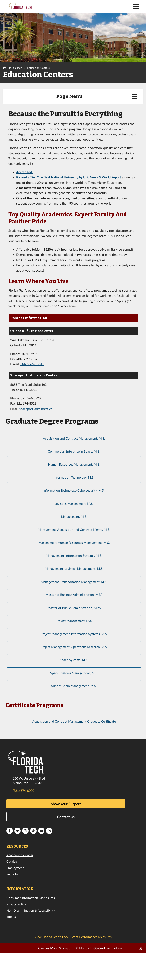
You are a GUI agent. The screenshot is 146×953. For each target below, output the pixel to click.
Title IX (11, 917)
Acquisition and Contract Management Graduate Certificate (74, 721)
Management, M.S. (74, 516)
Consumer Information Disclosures (30, 898)
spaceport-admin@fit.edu (36, 409)
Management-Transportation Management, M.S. (74, 582)
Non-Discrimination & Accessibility (30, 910)
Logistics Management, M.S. (74, 503)
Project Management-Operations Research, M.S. (74, 647)
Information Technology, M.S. (74, 477)
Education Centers (38, 67)
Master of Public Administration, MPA (74, 608)
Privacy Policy (16, 904)
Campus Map (47, 948)
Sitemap (64, 948)
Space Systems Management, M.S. (74, 673)
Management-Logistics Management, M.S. (74, 568)
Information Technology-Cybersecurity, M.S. (74, 490)
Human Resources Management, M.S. (74, 464)
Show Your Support (66, 804)
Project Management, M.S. (74, 620)
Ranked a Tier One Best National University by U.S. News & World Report (68, 177)
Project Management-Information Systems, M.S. (74, 634)
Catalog (11, 861)
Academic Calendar (19, 855)
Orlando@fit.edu (32, 364)
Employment (15, 868)
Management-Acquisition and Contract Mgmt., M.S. (74, 529)
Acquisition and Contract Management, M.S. (74, 438)
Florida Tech (15, 67)
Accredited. (24, 172)
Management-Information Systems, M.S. (74, 555)
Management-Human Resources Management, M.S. (74, 542)
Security (12, 874)
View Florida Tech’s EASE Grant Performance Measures (73, 937)
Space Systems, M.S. (74, 660)
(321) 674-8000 (23, 790)
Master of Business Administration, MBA (74, 594)
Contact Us (66, 817)
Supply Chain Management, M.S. (74, 686)
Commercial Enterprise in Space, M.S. (74, 451)
